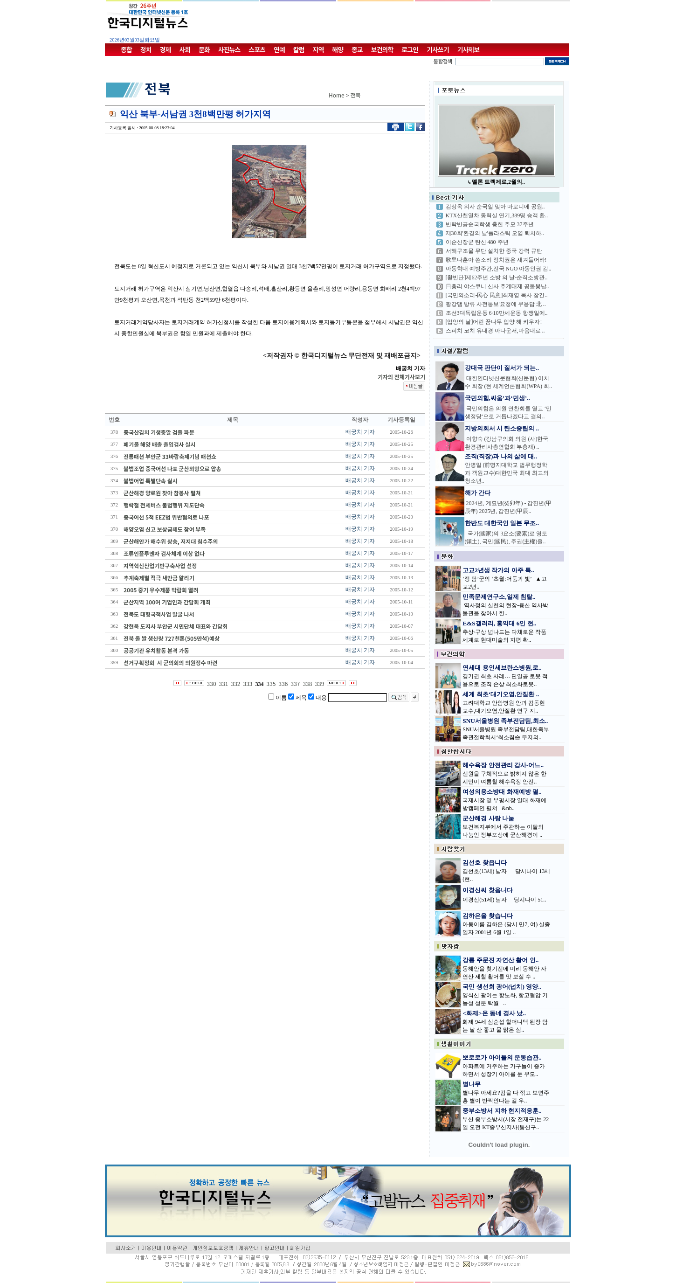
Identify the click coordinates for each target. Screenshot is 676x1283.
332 (236, 683)
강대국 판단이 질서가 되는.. (502, 367)
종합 (126, 49)
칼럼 (298, 49)
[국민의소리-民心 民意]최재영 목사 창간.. (497, 295)
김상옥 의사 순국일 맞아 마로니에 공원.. (495, 206)
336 (283, 683)
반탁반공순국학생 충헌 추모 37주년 (490, 224)
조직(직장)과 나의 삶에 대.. (501, 456)
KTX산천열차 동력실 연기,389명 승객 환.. (497, 215)
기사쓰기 (438, 49)
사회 (184, 49)
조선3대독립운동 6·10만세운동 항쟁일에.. (497, 313)
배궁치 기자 (360, 432)
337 (295, 683)
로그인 (409, 49)
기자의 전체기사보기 (401, 377)
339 (319, 683)
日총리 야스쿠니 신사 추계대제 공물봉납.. (497, 286)
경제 (165, 49)
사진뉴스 (229, 49)
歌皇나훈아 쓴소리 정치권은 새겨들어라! (496, 260)
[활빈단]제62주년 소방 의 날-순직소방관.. (497, 277)
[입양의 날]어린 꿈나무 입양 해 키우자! (494, 322)
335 (271, 683)
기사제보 (468, 49)
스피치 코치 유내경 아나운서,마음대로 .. (495, 330)
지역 (318, 49)
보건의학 (382, 49)
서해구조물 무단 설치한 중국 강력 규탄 (494, 251)
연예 (279, 49)
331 (223, 683)
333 (248, 683)
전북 (356, 95)
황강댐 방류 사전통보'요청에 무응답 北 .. (496, 304)
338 (307, 683)
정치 (146, 49)
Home (337, 95)
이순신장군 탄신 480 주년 (477, 242)
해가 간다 (477, 492)
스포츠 (256, 49)
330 (211, 683)
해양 (337, 49)
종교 (357, 49)
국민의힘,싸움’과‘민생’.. (497, 398)
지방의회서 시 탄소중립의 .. (502, 428)
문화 (204, 49)
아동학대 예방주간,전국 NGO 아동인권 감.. (499, 268)
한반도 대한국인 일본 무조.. (502, 523)
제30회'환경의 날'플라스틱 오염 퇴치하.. (495, 233)
